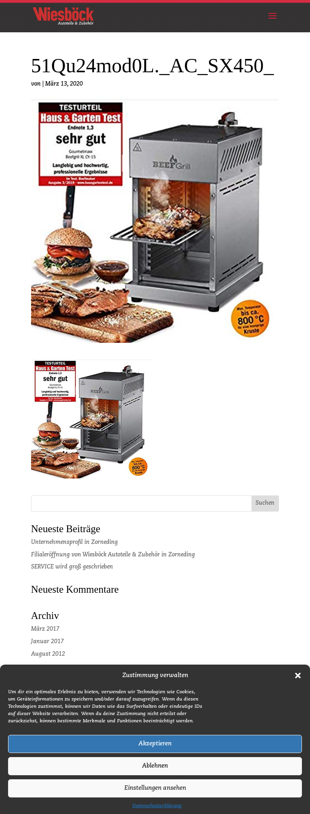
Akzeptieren (155, 750)
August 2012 (48, 654)
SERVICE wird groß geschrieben (72, 567)
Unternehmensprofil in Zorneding (74, 542)
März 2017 (45, 629)
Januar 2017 (47, 641)
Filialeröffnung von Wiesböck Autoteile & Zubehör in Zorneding (113, 555)
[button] (298, 682)
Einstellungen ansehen (155, 795)
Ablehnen (155, 773)
